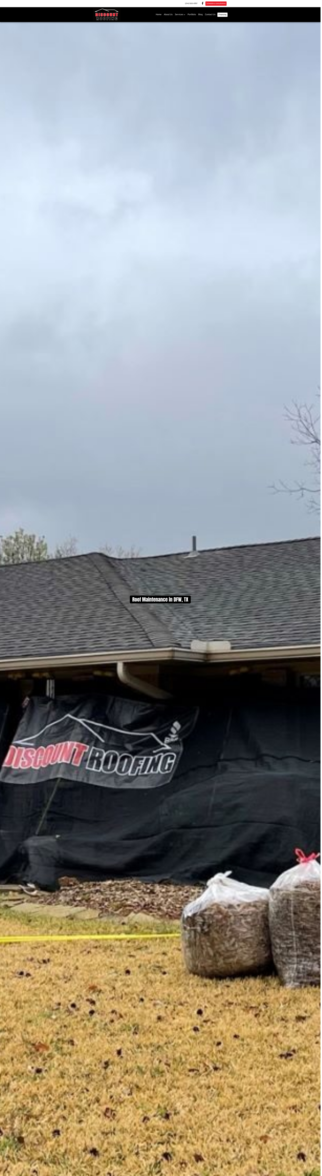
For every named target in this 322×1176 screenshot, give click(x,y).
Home (158, 14)
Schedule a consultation (216, 3)
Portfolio (192, 14)
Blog (200, 14)
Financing (222, 15)
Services (179, 14)
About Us (168, 14)
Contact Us (210, 14)
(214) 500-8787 (191, 3)
